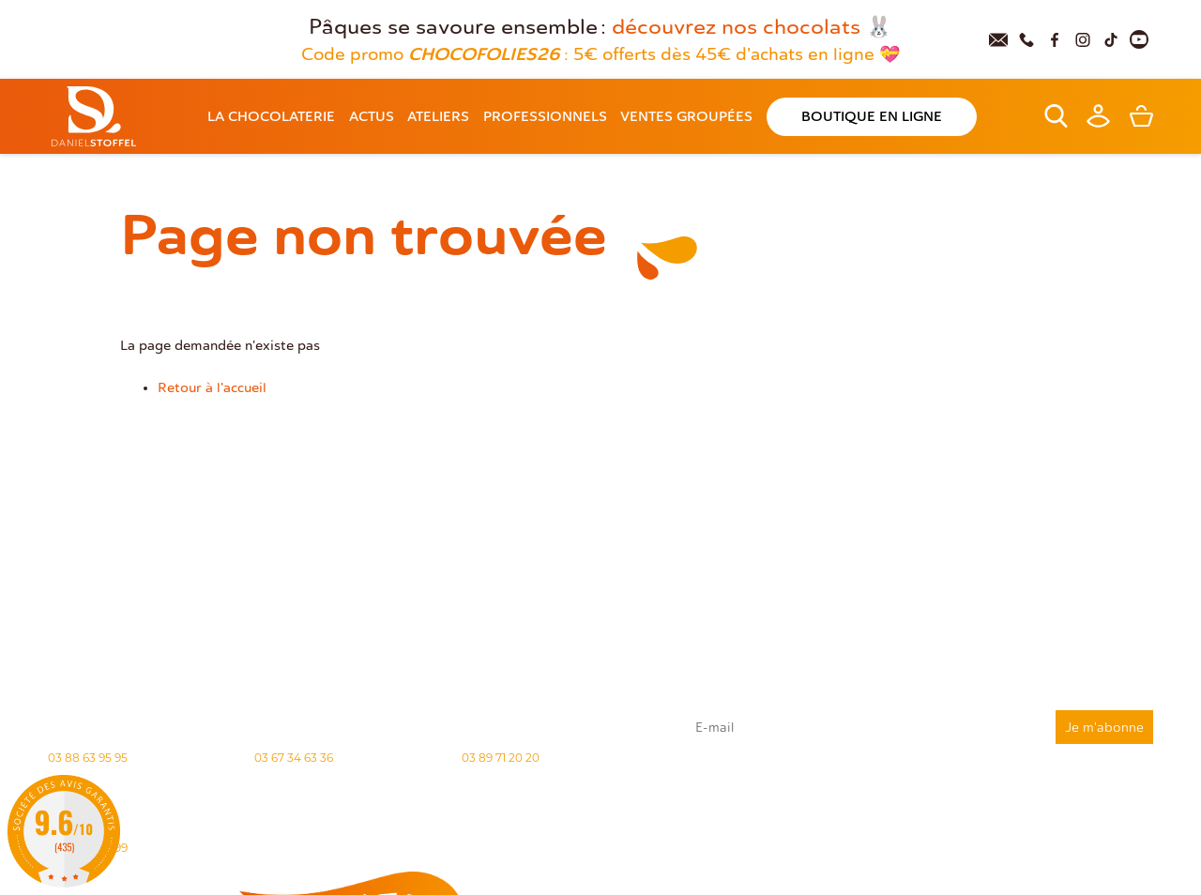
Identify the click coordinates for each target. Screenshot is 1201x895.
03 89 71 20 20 (501, 758)
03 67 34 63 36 (293, 758)
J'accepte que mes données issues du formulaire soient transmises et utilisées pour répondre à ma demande (919, 792)
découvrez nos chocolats (736, 26)
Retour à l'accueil (212, 388)
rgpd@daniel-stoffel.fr (913, 817)
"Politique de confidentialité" (927, 825)
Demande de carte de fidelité (1059, 856)
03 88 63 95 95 (88, 758)
